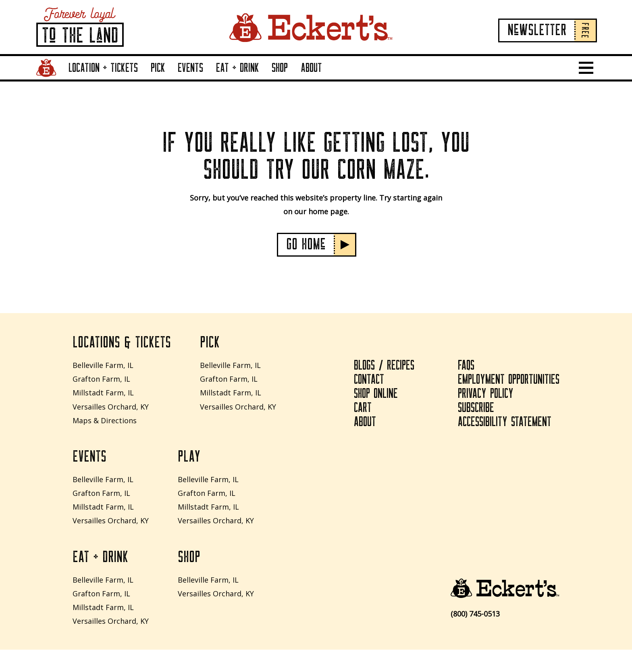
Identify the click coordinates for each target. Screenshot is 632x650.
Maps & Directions (105, 420)
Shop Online (375, 394)
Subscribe (476, 408)
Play (189, 457)
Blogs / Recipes (383, 366)
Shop (280, 67)
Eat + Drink (237, 67)
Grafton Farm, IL (101, 379)
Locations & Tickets (122, 343)
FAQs (466, 366)
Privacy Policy (486, 394)
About (311, 67)
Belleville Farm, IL (103, 365)
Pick (158, 67)
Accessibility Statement (505, 422)
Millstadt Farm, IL (103, 393)
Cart (362, 408)
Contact (369, 380)
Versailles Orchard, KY (111, 407)
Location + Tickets (103, 67)
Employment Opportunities (508, 380)
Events (190, 67)
